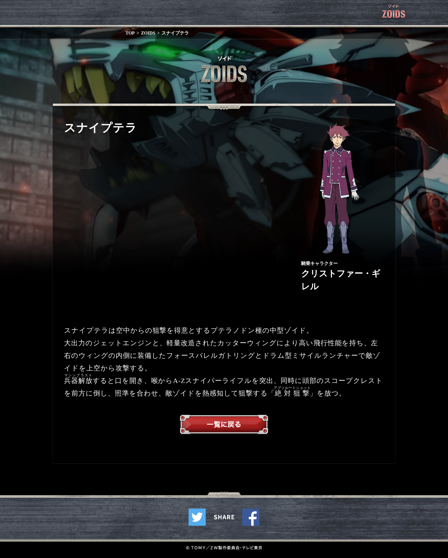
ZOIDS (148, 33)
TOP (130, 33)
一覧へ (224, 426)
